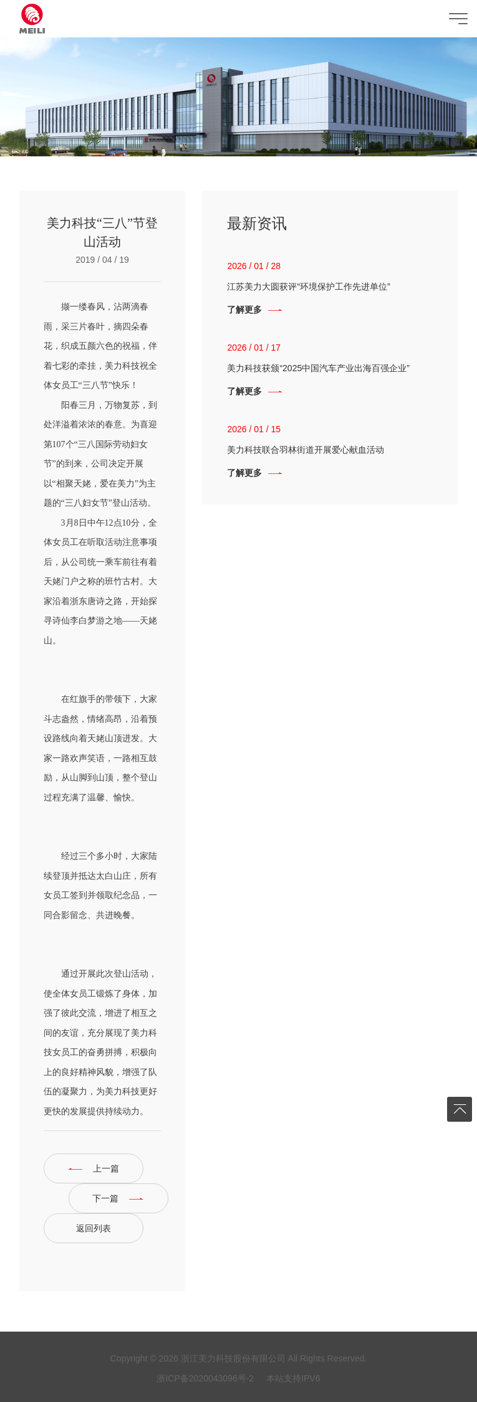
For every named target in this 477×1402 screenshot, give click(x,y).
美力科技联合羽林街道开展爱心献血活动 (305, 450)
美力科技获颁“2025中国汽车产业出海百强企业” (318, 368)
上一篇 (106, 1168)
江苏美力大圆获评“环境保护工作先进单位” (308, 286)
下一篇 (105, 1198)
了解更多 (244, 310)
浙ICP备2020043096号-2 (205, 1378)
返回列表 (93, 1228)
